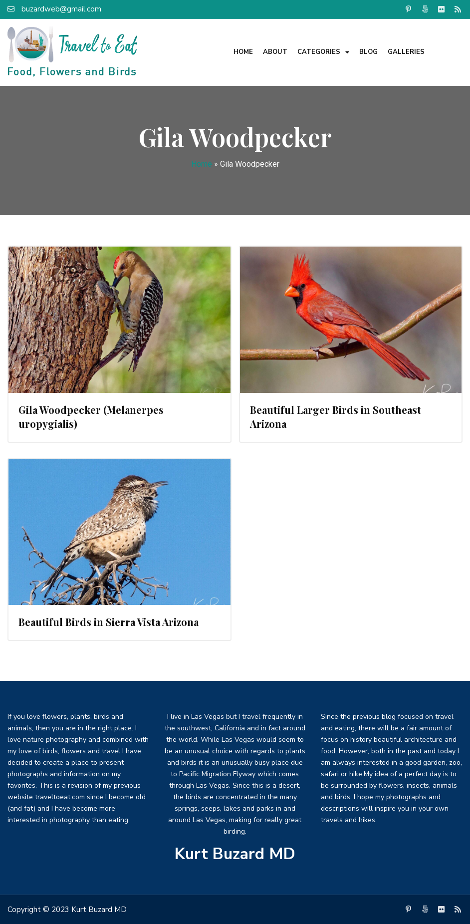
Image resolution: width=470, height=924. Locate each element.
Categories (323, 52)
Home (243, 51)
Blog (368, 51)
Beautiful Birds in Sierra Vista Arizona (108, 621)
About (275, 51)
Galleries (406, 51)
